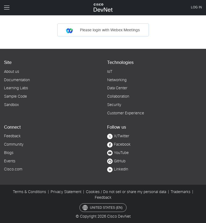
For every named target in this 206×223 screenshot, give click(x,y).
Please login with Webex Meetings (102, 31)
